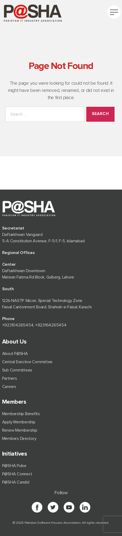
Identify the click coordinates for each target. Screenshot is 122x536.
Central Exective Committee (27, 362)
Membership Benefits (21, 414)
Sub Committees (17, 370)
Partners (9, 378)
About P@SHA (15, 353)
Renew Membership (19, 430)
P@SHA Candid (15, 482)
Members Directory (19, 438)
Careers (9, 386)
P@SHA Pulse (14, 466)
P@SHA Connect (17, 474)
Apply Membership (18, 422)
